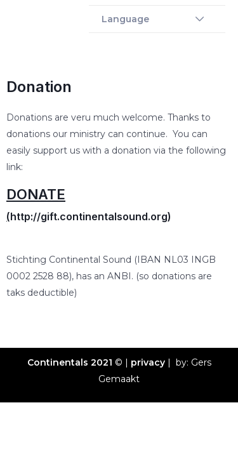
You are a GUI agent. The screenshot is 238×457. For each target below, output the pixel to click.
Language (125, 19)
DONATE (35, 194)
